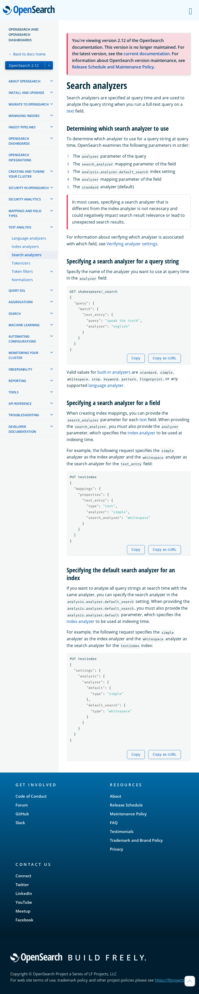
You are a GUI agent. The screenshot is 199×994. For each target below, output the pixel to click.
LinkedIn (24, 893)
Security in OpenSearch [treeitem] (29, 188)
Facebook (24, 919)
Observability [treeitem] (20, 369)
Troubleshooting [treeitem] (24, 415)
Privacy (116, 849)
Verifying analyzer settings (132, 244)
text (70, 111)
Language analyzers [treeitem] (29, 238)
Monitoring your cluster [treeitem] (23, 355)
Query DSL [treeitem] (17, 290)
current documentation (147, 54)
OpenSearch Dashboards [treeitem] (19, 141)
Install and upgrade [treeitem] (26, 93)
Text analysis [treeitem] (20, 227)
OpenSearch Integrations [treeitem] (20, 157)
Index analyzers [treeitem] (25, 246)
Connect (23, 875)
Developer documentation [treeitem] (22, 429)
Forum (22, 805)
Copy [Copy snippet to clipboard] (135, 358)
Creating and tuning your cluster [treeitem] (27, 174)
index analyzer (141, 433)
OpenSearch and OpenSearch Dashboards (24, 34)
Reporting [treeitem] (17, 381)
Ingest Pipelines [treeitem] (22, 127)
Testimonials (121, 831)
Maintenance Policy (128, 813)
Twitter (22, 884)
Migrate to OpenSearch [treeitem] (29, 104)
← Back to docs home (27, 54)
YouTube (24, 902)
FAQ (114, 822)
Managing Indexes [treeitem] (24, 116)
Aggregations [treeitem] (21, 302)
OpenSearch (30, 10)
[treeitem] (51, 81)
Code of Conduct (31, 796)
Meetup (23, 911)
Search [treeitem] (15, 313)
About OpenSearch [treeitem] (24, 81)
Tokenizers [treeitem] (21, 263)
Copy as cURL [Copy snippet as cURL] (164, 358)
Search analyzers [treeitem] (26, 254)
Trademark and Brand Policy (136, 840)
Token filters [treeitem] (22, 271)
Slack (20, 822)
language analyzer (106, 385)
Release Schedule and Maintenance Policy (113, 67)
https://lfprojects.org (173, 980)
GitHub (22, 813)
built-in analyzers (114, 372)
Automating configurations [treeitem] (22, 339)
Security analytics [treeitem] (25, 199)
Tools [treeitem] (14, 392)
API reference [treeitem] (20, 403)
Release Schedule (126, 805)
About (115, 796)
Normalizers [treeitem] (22, 279)
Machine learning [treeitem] (24, 325)
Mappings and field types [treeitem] (25, 213)
